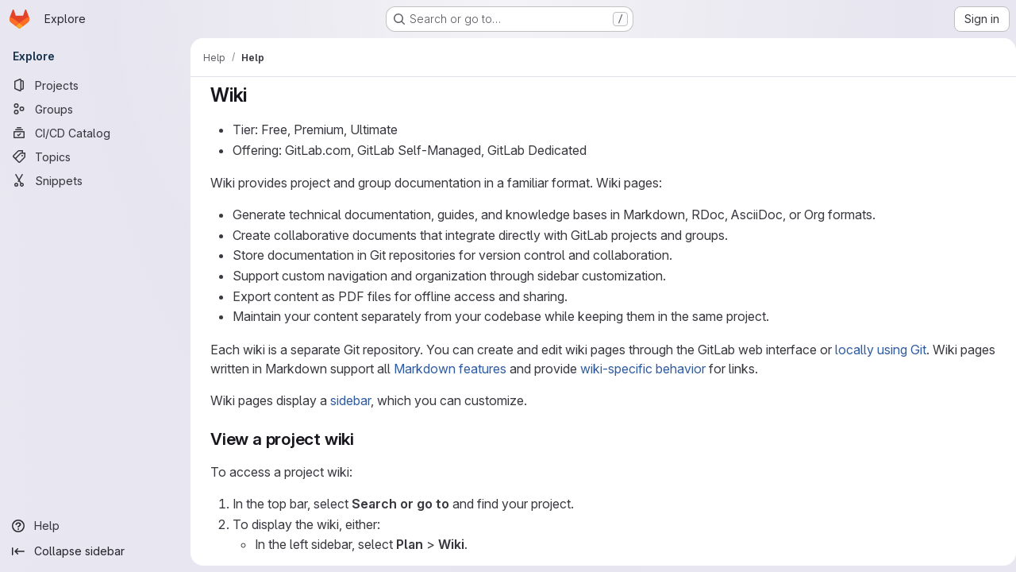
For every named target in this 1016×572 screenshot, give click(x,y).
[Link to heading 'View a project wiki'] (360, 439)
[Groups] (95, 109)
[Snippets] (95, 180)
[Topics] (95, 156)
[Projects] (95, 85)
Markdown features (447, 369)
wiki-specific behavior (639, 369)
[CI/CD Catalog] (95, 133)
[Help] (95, 526)
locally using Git (877, 350)
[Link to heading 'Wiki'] (254, 94)
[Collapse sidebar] (95, 551)
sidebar (347, 400)
